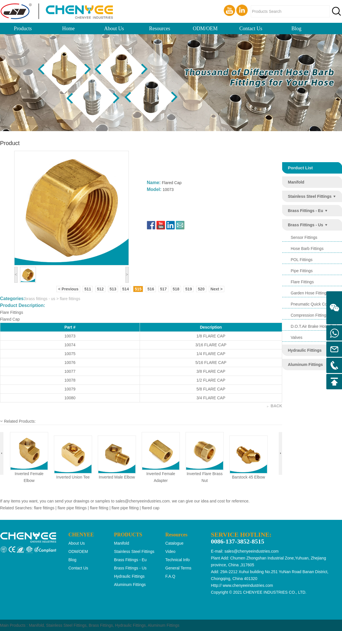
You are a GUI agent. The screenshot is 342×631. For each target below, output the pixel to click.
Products (23, 28)
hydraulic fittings (304, 350)
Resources (159, 28)
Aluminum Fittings (163, 625)
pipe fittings (302, 270)
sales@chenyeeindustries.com (142, 501)
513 (113, 289)
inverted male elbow (117, 477)
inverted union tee (72, 477)
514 (125, 289)
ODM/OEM (205, 28)
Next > (217, 289)
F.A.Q (170, 576)
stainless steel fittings (309, 196)
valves (296, 337)
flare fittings (302, 282)
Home (68, 28)
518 (176, 289)
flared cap (150, 508)
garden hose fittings (309, 293)
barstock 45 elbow (248, 477)
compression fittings (309, 315)
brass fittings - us (305, 225)
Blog (296, 28)
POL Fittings (302, 259)
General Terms (178, 568)
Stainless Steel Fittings (66, 625)
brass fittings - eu (305, 210)
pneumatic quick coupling (314, 304)
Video (170, 551)
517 (163, 289)
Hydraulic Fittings (130, 625)
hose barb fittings (307, 248)
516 (150, 289)
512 (100, 289)
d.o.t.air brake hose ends (315, 326)
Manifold (36, 625)
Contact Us (250, 28)
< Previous (68, 289)
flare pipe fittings (72, 508)
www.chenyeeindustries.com (248, 585)
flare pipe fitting (125, 508)
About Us (114, 28)
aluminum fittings (305, 364)
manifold (296, 182)
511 (87, 289)
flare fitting (99, 508)
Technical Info (177, 559)
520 (201, 289)
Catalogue (174, 543)
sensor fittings (304, 237)
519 (188, 289)
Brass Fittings (101, 625)
